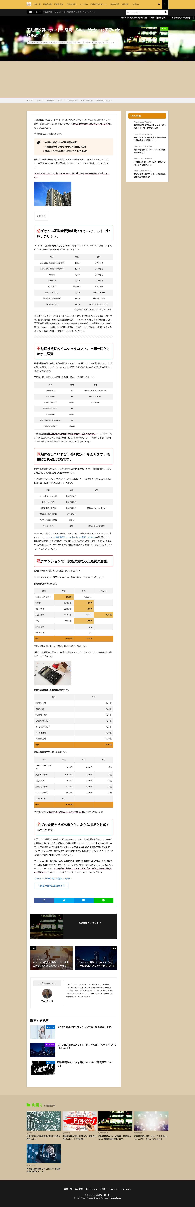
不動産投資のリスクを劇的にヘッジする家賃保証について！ (85, 1064)
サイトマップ (91, 1189)
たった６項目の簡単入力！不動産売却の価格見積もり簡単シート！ (150, 138)
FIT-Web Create (92, 1198)
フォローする (90, 926)
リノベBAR (83, 4)
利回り (79, 12)
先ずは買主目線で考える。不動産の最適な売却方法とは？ (150, 175)
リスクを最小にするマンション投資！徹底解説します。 (85, 1027)
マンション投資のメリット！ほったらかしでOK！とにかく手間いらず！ (86, 1046)
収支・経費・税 (63, 42)
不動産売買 (71, 4)
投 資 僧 (105, 1195)
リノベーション (89, 12)
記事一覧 (37, 4)
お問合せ (135, 4)
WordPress (116, 1198)
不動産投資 (58, 4)
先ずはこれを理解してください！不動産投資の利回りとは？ (43, 1170)
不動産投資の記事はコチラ (51, 886)
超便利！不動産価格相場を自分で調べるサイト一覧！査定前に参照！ (150, 126)
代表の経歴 (114, 4)
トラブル (51, 1027)
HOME (31, 101)
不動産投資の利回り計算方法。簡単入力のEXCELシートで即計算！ (79, 1137)
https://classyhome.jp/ (120, 1189)
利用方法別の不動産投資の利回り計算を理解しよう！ (43, 1137)
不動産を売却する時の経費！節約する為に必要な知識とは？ (150, 163)
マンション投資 (59, 12)
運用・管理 (72, 42)
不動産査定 (71, 12)
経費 (103, 42)
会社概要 (125, 4)
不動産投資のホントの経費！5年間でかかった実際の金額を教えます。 (89, 101)
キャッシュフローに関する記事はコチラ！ (53, 879)
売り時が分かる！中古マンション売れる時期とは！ (150, 151)
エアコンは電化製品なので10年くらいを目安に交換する (71, 537)
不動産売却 (47, 4)
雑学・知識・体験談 (83, 42)
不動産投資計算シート (99, 4)
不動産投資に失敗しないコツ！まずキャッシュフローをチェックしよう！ (151, 1137)
